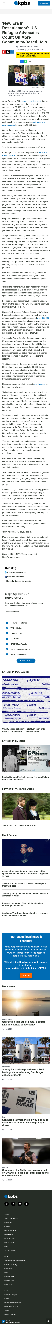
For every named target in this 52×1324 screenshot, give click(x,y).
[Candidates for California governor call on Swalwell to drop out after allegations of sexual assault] (26, 1151)
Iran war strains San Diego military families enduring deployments (22, 904)
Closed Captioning (10, 1265)
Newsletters (8, 1222)
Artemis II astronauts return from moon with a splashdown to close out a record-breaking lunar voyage (25, 873)
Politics (5, 1167)
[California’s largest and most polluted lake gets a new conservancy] (26, 1003)
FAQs (6, 1272)
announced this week (32, 101)
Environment (7, 1019)
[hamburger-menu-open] (4, 3)
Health (4, 1117)
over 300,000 (43, 318)
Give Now (44, 3)
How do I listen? (9, 1276)
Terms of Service (10, 1250)
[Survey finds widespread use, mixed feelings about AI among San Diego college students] (26, 1050)
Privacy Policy (9, 1242)
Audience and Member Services (15, 1261)
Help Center (8, 1284)
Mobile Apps (8, 1234)
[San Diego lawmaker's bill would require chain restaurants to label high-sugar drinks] (26, 1100)
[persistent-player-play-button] (3, 1321)
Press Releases (9, 1238)
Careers (7, 1226)
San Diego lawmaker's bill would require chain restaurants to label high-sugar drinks (25, 1122)
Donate (26, 975)
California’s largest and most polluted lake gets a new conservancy (24, 1023)
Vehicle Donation (10, 1315)
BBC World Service (13, 1322)
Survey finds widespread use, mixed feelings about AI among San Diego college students (23, 1072)
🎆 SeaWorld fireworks (14, 577)
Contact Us (8, 1268)
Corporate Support (10, 1295)
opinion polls (39, 384)
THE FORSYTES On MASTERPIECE (19, 825)
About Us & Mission (11, 1218)
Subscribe (26, 661)
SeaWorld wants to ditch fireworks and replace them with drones (24, 884)
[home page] (22, 3)
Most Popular (10, 835)
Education (6, 1067)
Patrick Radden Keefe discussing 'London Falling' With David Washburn (25, 778)
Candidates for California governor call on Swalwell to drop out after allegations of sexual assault (25, 1173)
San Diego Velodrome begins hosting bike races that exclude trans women (24, 914)
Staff (6, 1246)
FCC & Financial (10, 1230)
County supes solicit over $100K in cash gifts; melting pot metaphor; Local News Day (24, 730)
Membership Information (12, 1303)
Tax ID (6, 1311)
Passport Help (9, 1280)
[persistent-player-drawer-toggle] (49, 1321)
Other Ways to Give (11, 1307)
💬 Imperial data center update (18, 581)
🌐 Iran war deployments (15, 572)
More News (9, 986)
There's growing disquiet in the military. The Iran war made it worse (25, 894)
